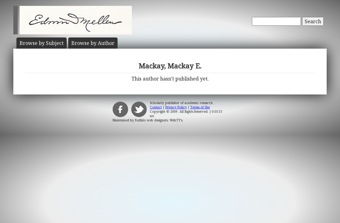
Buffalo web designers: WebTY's (158, 120)
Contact (156, 107)
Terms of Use (200, 107)
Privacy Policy (176, 107)
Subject (42, 43)
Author (92, 43)
